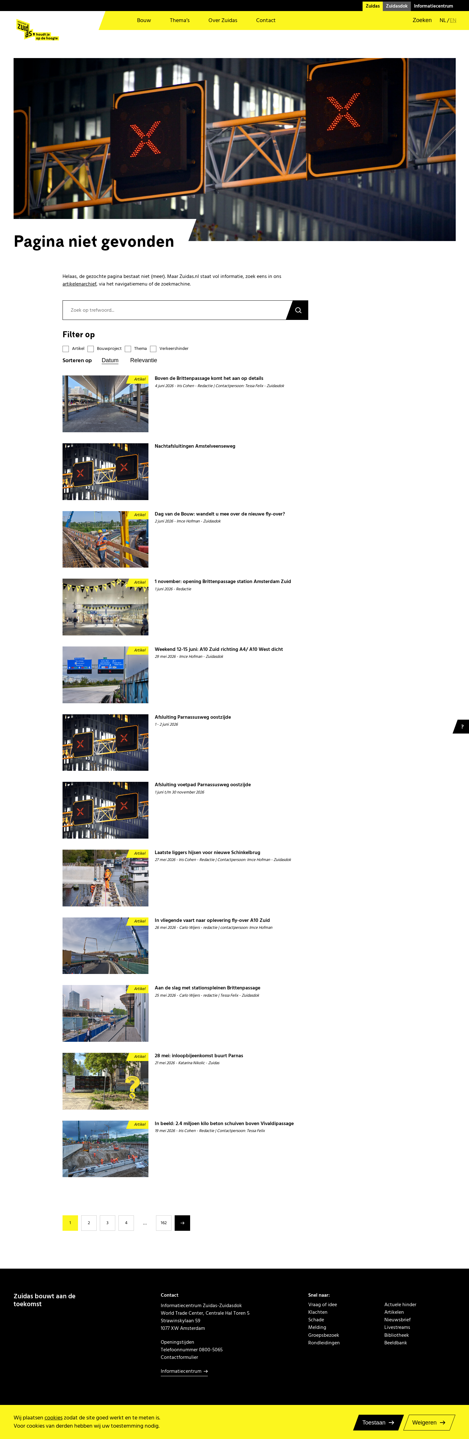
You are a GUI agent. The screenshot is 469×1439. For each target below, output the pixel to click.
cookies (54, 1418)
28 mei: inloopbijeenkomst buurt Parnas (199, 1056)
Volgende (182, 1223)
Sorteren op (77, 360)
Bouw (144, 20)
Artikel (78, 348)
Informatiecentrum (433, 6)
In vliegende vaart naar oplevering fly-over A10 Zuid (212, 920)
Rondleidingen (324, 1342)
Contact (266, 20)
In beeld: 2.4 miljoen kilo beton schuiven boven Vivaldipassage (224, 1124)
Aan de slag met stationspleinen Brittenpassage (207, 988)
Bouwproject (109, 348)
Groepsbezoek (323, 1335)
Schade (316, 1319)
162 (164, 1223)
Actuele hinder (400, 1304)
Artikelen (394, 1312)
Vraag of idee (322, 1304)
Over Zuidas (222, 20)
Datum (110, 360)
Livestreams (397, 1327)
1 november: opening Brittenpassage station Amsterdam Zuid (223, 582)
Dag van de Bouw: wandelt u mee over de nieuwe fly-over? (220, 514)
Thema (140, 348)
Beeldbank (395, 1342)
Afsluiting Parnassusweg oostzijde (193, 717)
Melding (317, 1327)
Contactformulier (179, 1357)
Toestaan (373, 1422)
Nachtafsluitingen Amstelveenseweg (195, 446)
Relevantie (143, 360)
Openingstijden (177, 1342)
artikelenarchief (79, 283)
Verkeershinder (174, 348)
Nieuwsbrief (397, 1319)
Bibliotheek (396, 1335)
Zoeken (297, 310)
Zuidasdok (397, 6)
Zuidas (373, 6)
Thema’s (179, 20)
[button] (418, 20)
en (453, 20)
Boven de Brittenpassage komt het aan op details (209, 378)
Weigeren (424, 1422)
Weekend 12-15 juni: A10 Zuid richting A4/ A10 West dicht (219, 649)
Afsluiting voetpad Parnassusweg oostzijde (203, 785)
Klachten (318, 1312)
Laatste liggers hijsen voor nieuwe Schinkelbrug (207, 853)
